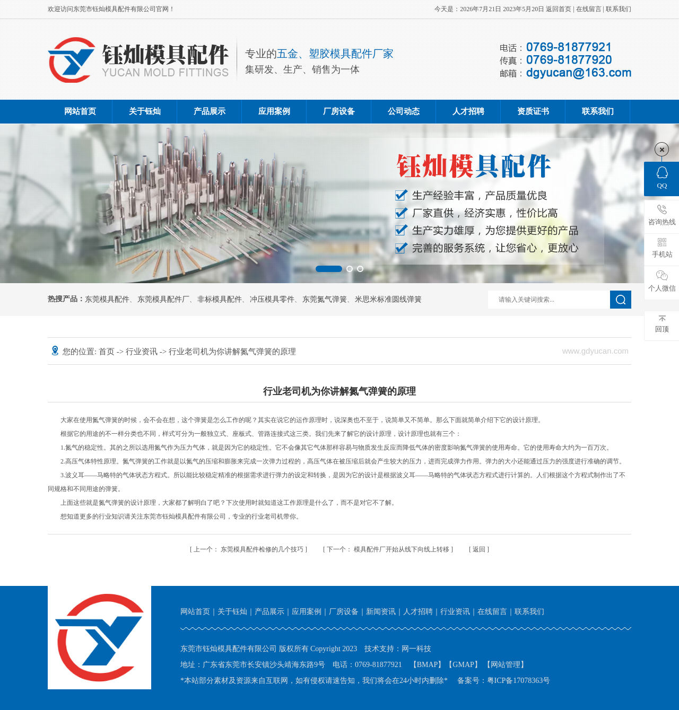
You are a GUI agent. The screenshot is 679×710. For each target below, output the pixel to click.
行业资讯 (143, 351)
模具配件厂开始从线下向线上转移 (389, 549)
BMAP (427, 665)
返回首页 (558, 9)
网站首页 (80, 111)
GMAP (463, 665)
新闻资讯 (381, 612)
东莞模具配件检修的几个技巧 (249, 549)
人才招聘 (468, 111)
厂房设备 (339, 111)
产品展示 (209, 111)
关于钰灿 (145, 111)
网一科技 (416, 649)
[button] (329, 269)
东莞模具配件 (107, 299)
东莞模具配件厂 (163, 299)
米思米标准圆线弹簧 (388, 299)
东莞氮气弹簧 (324, 299)
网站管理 (505, 665)
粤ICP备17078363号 (519, 681)
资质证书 (533, 111)
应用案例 (274, 111)
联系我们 (618, 9)
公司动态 (404, 111)
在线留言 (589, 9)
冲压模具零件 (272, 299)
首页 (108, 351)
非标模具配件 (219, 299)
